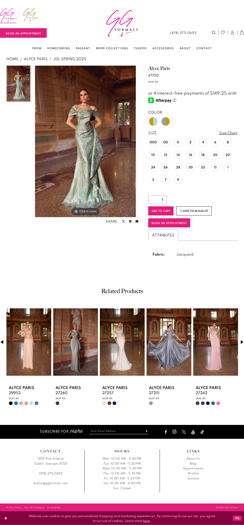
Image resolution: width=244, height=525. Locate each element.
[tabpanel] (18, 84)
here (146, 520)
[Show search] (214, 33)
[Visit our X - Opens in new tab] (184, 432)
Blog (193, 463)
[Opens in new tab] (30, 15)
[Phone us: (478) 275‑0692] (183, 33)
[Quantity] (157, 200)
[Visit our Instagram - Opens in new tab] (174, 432)
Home (12, 58)
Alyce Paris (36, 58)
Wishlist (193, 473)
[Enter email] (118, 431)
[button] (232, 33)
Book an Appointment (169, 223)
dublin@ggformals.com (50, 483)
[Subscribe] (145, 431)
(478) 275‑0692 (50, 473)
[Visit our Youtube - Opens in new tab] (193, 432)
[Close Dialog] (5, 518)
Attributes (163, 235)
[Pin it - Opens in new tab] (130, 221)
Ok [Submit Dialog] (237, 518)
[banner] (122, 23)
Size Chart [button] (228, 132)
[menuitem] (30, 15)
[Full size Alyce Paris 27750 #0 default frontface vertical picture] (85, 141)
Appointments (193, 468)
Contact (193, 478)
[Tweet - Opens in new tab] (123, 221)
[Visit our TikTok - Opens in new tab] (202, 432)
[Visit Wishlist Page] (223, 33)
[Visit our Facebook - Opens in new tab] (166, 432)
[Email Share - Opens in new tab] (137, 221)
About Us (193, 458)
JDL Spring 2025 (69, 58)
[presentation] (28, 342)
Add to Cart (161, 211)
